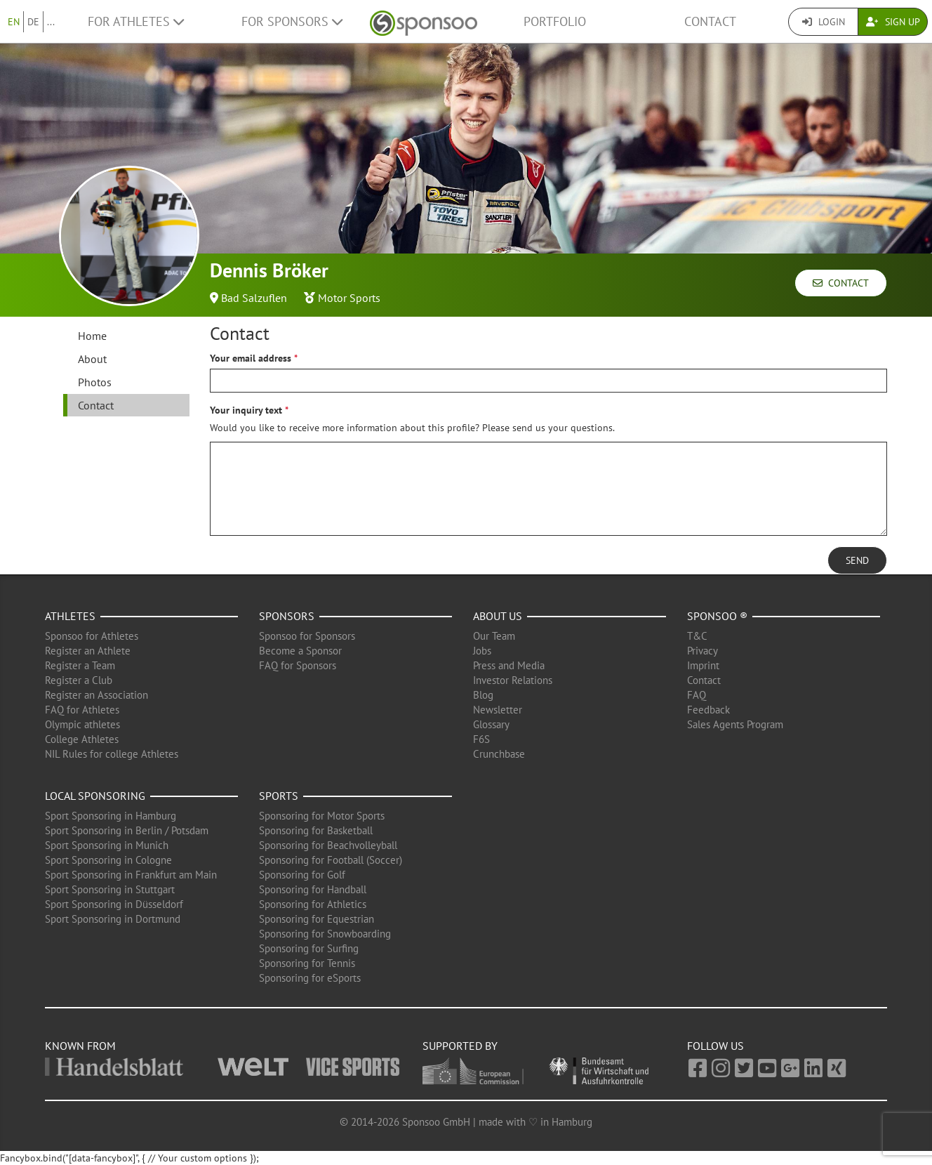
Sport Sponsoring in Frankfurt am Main (131, 874)
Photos (95, 382)
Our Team (494, 636)
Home (92, 336)
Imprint (703, 665)
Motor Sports (349, 298)
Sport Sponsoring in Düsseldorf (114, 904)
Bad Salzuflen (254, 298)
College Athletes (82, 739)
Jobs (482, 650)
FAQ (696, 695)
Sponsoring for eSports (310, 978)
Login (823, 21)
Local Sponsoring (95, 796)
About (92, 359)
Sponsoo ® (717, 616)
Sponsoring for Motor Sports (322, 815)
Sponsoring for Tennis (307, 963)
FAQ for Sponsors (297, 665)
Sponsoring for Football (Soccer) (330, 860)
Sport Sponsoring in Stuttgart (110, 889)
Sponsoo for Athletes (91, 636)
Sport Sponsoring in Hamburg (110, 815)
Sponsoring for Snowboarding (325, 933)
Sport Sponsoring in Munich (106, 845)
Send (857, 560)
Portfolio (555, 21)
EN (14, 21)
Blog (483, 695)
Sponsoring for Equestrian (316, 919)
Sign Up (893, 21)
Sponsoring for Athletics (312, 904)
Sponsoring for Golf (302, 874)
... (51, 21)
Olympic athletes (82, 724)
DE (33, 21)
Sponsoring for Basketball (316, 830)
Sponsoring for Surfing (309, 948)
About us (497, 616)
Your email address (250, 358)
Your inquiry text (246, 410)
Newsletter (497, 709)
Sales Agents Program (735, 724)
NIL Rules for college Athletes (111, 754)
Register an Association (96, 695)
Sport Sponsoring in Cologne (108, 860)
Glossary (491, 724)
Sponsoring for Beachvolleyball (328, 845)
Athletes (70, 616)
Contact (710, 21)
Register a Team (80, 665)
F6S (481, 739)
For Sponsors (291, 21)
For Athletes (136, 21)
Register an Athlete (88, 650)
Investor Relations (512, 680)
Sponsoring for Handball (312, 889)
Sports (278, 796)
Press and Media (509, 665)
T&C (697, 636)
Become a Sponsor (300, 650)
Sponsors (286, 616)
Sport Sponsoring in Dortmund (112, 919)
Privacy (702, 650)
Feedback (708, 709)
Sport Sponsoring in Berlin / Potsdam (126, 830)
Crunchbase (499, 754)
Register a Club (78, 680)
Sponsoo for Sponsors (307, 636)
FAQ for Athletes (82, 709)
